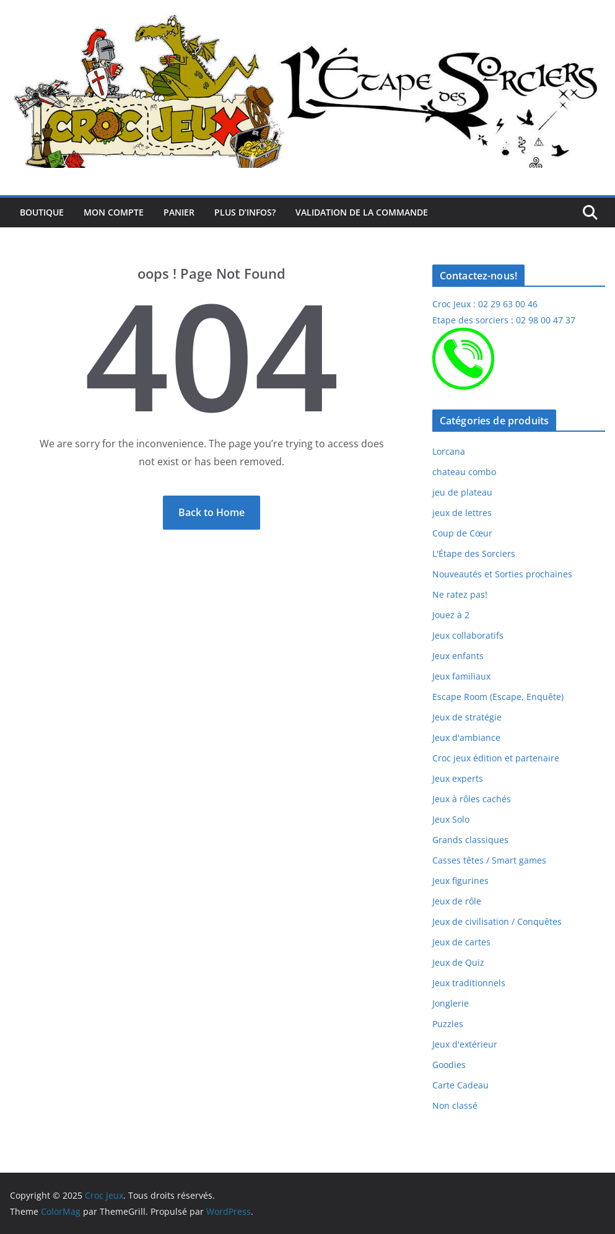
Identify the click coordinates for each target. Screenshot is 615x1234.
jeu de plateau (462, 492)
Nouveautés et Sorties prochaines (502, 574)
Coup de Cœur (462, 533)
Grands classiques (470, 840)
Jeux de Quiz (458, 962)
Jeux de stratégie (467, 717)
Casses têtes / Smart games (489, 860)
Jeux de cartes (461, 942)
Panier (179, 212)
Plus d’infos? (245, 212)
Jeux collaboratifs (468, 635)
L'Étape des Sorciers (473, 553)
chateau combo (464, 472)
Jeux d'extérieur (464, 1044)
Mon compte (114, 212)
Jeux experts (457, 778)
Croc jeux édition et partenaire (495, 758)
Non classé (455, 1105)
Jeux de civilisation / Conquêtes (497, 921)
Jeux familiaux (461, 676)
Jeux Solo (450, 819)
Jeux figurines (460, 880)
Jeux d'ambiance (466, 737)
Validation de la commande (361, 212)
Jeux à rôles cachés (471, 799)
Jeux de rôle (456, 901)
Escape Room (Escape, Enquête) (498, 696)
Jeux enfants (458, 656)
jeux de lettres (462, 513)
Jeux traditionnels (468, 983)
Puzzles (447, 1024)
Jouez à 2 (450, 615)
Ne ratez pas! (459, 594)
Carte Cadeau (460, 1085)
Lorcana (448, 451)
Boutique (42, 212)
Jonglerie (450, 1003)
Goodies (449, 1064)
